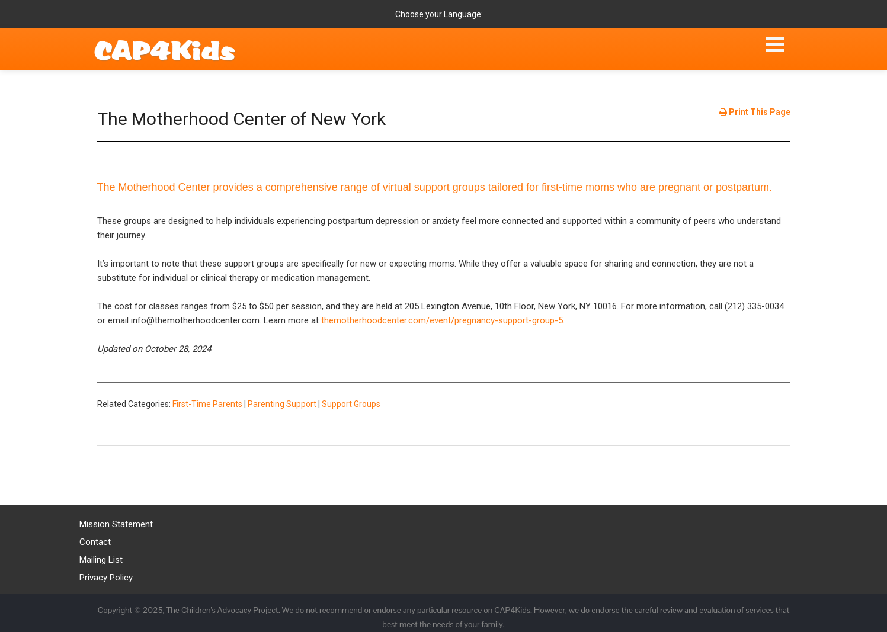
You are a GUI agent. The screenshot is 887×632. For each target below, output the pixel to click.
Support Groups (351, 404)
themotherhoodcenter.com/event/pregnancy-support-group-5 (442, 320)
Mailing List (101, 559)
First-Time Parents (207, 404)
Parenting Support (282, 404)
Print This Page (754, 112)
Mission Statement (116, 524)
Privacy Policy (106, 577)
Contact (95, 542)
